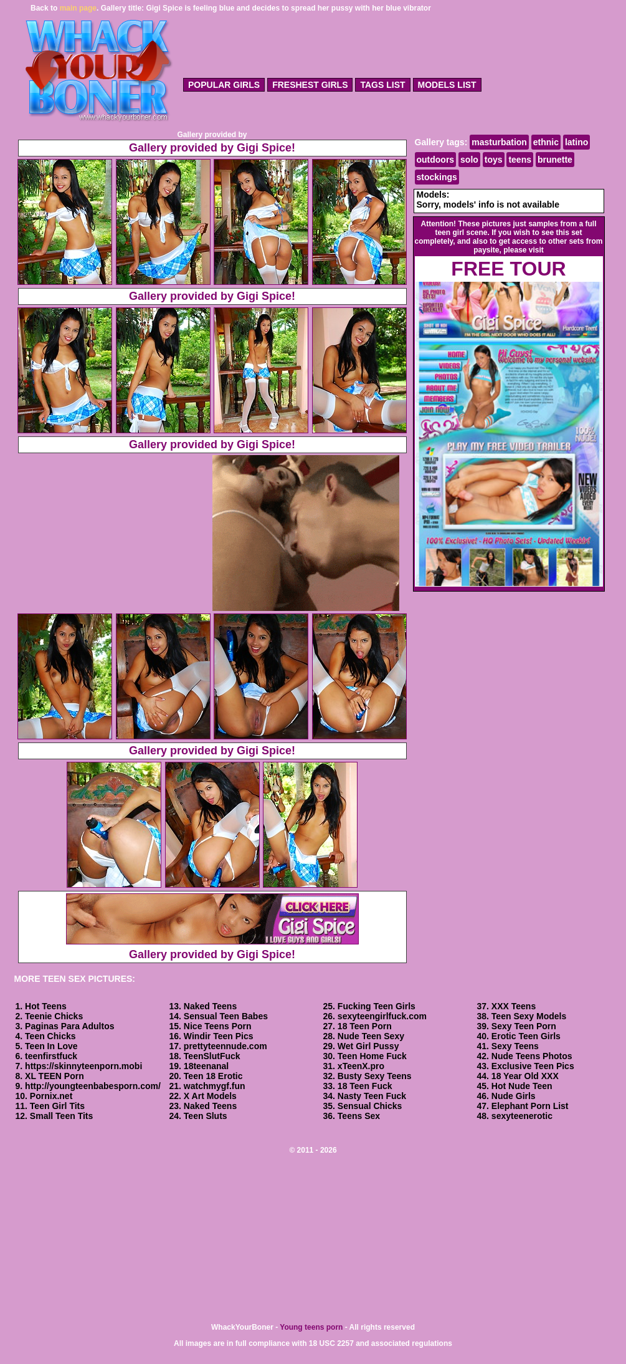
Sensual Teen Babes (226, 1016)
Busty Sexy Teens (375, 1076)
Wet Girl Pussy (368, 1046)
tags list (382, 85)
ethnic (546, 142)
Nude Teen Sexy (371, 1036)
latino (576, 142)
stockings (437, 177)
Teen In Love (51, 1046)
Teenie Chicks (54, 1016)
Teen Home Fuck (372, 1056)
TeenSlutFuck (212, 1056)
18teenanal (206, 1066)
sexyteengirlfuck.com (382, 1016)
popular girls (224, 85)
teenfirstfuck (51, 1056)
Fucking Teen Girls (376, 1006)
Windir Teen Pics (219, 1036)
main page (78, 8)
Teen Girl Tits (57, 1106)
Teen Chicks (50, 1036)
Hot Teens (46, 1006)
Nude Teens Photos (531, 1056)
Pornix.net (51, 1096)
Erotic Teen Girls (526, 1036)
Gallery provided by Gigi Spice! (212, 148)
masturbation (499, 142)
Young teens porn (311, 1327)
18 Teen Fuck (365, 1086)
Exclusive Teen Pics (532, 1066)
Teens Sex (359, 1116)
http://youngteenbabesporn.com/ (93, 1086)
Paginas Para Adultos (69, 1026)
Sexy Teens (515, 1046)
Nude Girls (513, 1096)
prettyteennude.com (225, 1046)
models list (447, 85)
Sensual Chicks (370, 1106)
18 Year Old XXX (525, 1076)
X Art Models (210, 1096)
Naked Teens (210, 1006)
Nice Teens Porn (218, 1026)
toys (494, 160)
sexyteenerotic (521, 1116)
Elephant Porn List (530, 1106)
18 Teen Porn (365, 1026)
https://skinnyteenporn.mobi (83, 1066)
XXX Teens (513, 1006)
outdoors (436, 160)
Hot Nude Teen (521, 1086)
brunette (555, 160)
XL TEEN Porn (54, 1076)
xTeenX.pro (361, 1066)
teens (519, 160)
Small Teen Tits (61, 1116)
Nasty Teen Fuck (372, 1096)
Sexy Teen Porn (523, 1026)
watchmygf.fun (214, 1086)
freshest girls (310, 85)
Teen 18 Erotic (213, 1076)
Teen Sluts (205, 1116)
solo (469, 160)
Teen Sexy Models (528, 1016)
